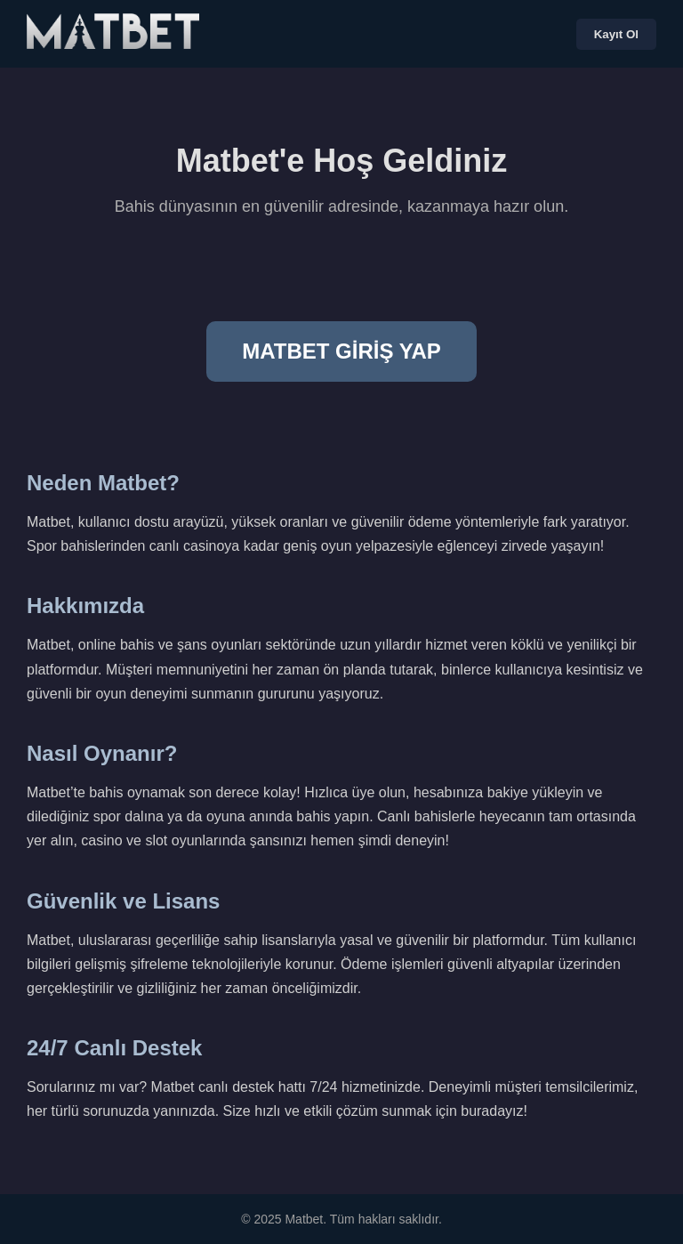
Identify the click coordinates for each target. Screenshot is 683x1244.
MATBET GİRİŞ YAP (341, 351)
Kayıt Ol (616, 34)
